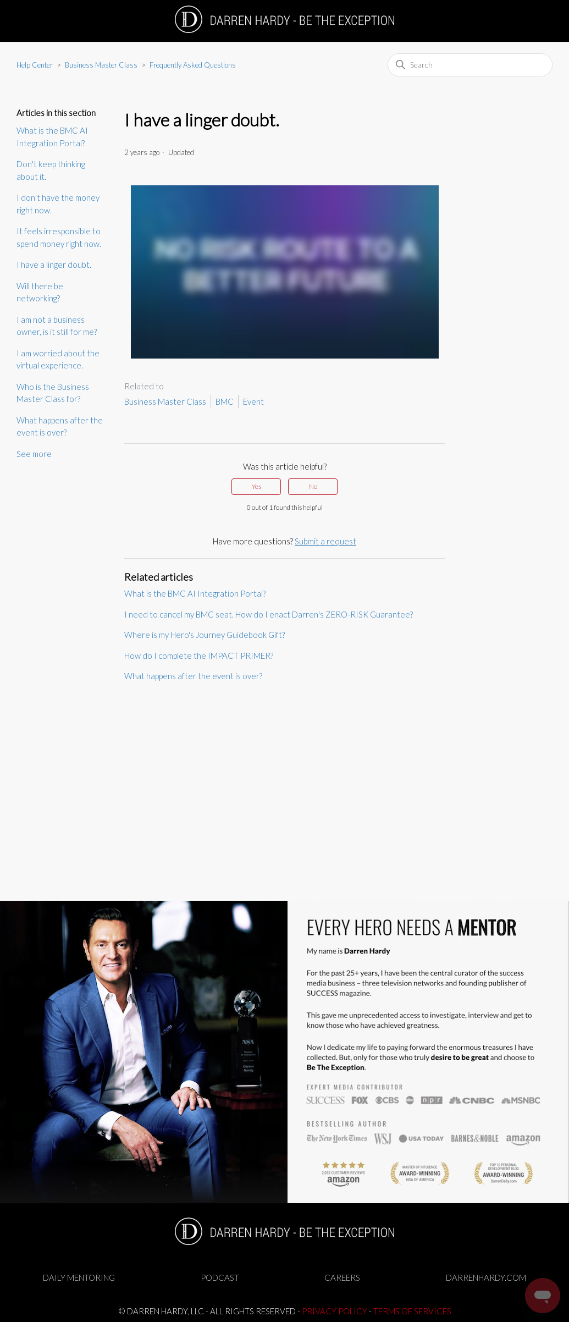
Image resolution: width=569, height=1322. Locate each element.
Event (253, 401)
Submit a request (325, 541)
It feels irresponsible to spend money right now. (58, 237)
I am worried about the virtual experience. (58, 359)
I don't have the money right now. (58, 203)
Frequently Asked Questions (193, 64)
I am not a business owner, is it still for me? (56, 326)
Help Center (34, 64)
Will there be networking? (39, 292)
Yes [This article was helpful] (256, 486)
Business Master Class (101, 64)
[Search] (470, 65)
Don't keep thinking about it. (50, 170)
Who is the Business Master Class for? (52, 393)
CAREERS (342, 1277)
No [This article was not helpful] (313, 486)
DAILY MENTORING (79, 1277)
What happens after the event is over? (59, 426)
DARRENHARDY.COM (486, 1277)
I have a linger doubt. (53, 264)
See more (34, 454)
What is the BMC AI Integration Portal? (52, 136)
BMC (225, 401)
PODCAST (220, 1277)
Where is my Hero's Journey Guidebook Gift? (204, 635)
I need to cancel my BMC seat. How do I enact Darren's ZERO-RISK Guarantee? (268, 614)
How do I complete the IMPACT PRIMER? (198, 655)
